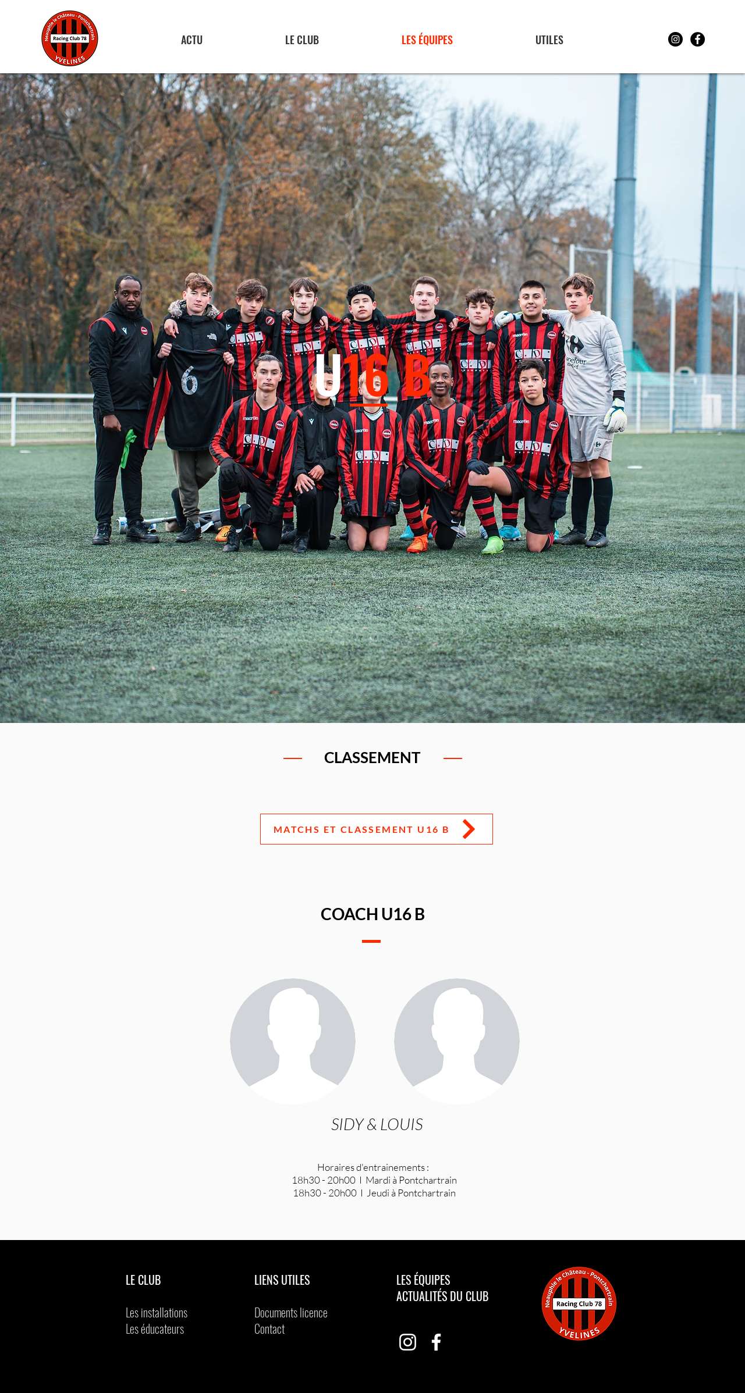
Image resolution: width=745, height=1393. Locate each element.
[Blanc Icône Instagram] (407, 1342)
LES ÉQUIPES (424, 1279)
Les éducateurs (155, 1328)
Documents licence (291, 1312)
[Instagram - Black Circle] (675, 39)
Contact (269, 1328)
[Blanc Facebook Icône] (436, 1342)
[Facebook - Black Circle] (697, 39)
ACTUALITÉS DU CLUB (442, 1296)
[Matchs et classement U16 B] (376, 829)
